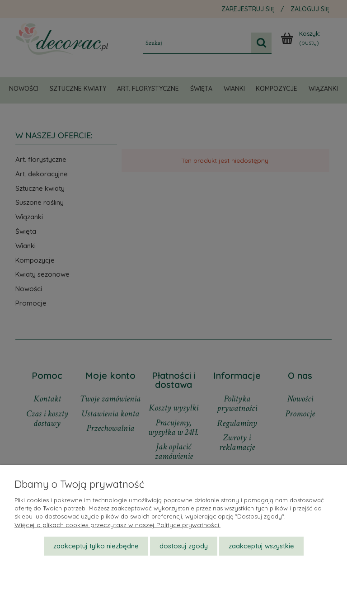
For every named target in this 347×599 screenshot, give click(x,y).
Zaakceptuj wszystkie (261, 546)
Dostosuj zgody (183, 546)
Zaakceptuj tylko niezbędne (96, 546)
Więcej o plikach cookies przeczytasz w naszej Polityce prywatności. (117, 525)
